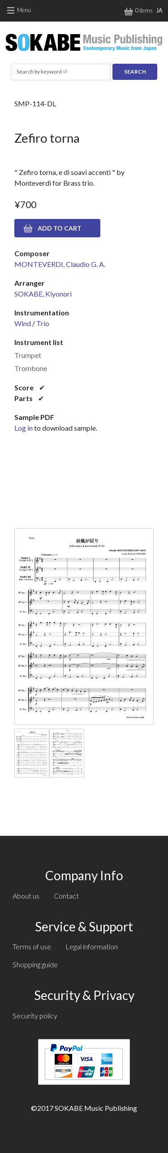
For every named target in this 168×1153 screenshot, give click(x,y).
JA (159, 10)
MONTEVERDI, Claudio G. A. (59, 264)
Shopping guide (35, 964)
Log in (23, 428)
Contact (66, 895)
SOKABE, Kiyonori (43, 293)
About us (26, 895)
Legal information (91, 946)
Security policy (35, 1015)
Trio (42, 323)
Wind (22, 323)
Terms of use (32, 946)
